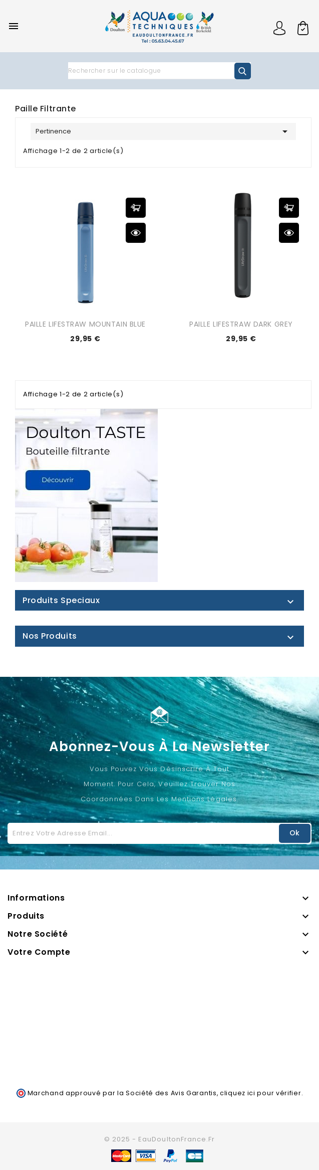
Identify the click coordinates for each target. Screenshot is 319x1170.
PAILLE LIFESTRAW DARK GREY (241, 324)
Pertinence (163, 131)
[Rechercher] (159, 70)
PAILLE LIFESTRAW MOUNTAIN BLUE (85, 324)
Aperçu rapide (136, 233)
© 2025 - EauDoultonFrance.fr (159, 1139)
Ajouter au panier (136, 208)
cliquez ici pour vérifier (260, 1093)
